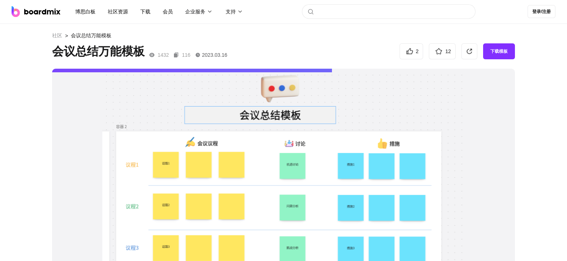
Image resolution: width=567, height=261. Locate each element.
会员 (168, 11)
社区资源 (118, 11)
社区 (57, 35)
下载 (145, 11)
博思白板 (85, 11)
